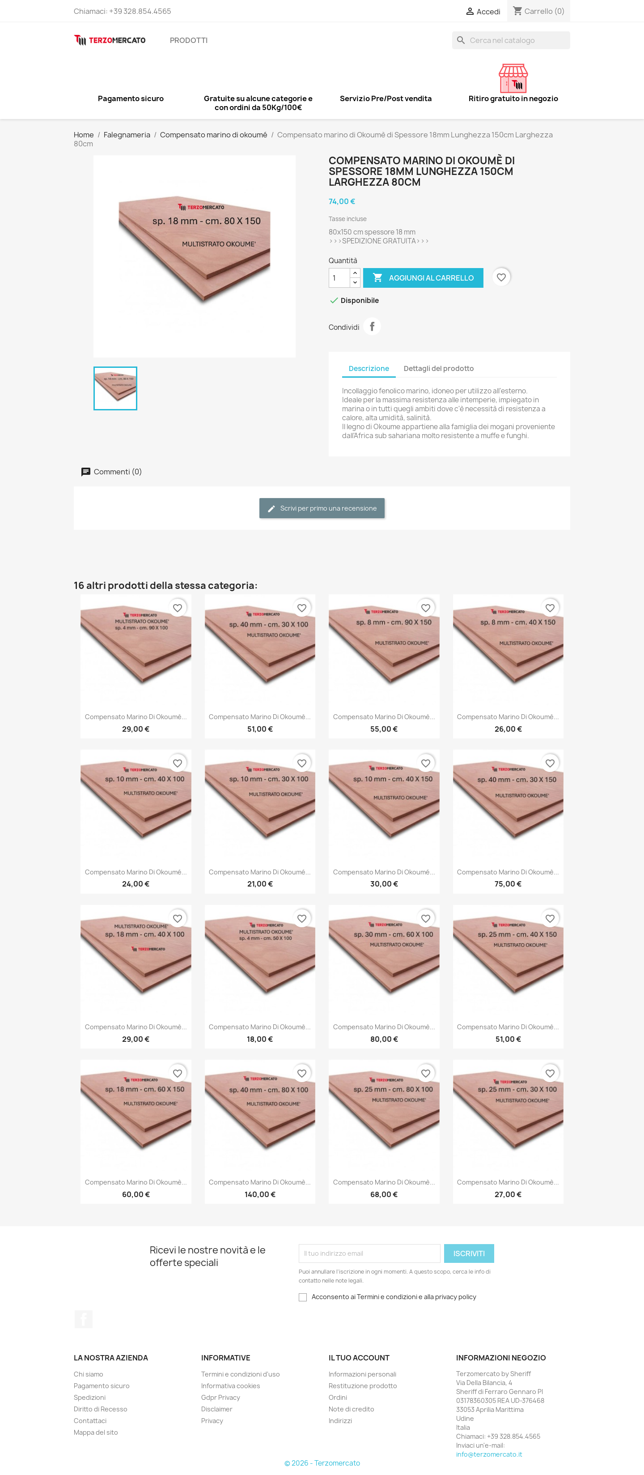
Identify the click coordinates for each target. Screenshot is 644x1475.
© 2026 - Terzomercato (322, 1463)
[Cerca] (511, 40)
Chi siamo (88, 1374)
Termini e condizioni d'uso (240, 1374)
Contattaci (90, 1420)
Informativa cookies (230, 1385)
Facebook (84, 1319)
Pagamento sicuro (102, 1385)
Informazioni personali (362, 1374)
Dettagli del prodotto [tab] (439, 368)
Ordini (338, 1397)
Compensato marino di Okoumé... (136, 872)
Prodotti (189, 40)
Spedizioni (90, 1397)
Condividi (372, 326)
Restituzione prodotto (363, 1385)
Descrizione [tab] (369, 368)
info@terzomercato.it (489, 1454)
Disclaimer (217, 1409)
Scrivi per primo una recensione (322, 508)
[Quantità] (339, 278)
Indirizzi (340, 1420)
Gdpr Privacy (220, 1397)
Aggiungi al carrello (423, 278)
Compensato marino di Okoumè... (136, 716)
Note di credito (351, 1409)
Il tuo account (359, 1358)
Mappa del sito (96, 1432)
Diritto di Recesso (100, 1409)
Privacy (212, 1420)
